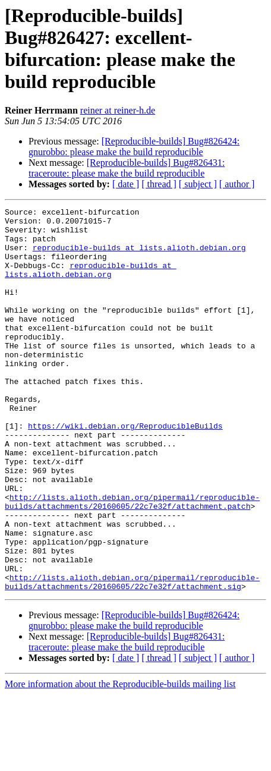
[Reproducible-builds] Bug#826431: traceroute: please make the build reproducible (127, 168)
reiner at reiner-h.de (117, 110)
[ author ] (237, 184)
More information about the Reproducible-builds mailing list (120, 761)
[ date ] (125, 184)
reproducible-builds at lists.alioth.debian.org (139, 256)
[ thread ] (159, 184)
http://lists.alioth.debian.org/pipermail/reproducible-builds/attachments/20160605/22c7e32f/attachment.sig (132, 657)
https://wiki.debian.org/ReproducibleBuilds (125, 470)
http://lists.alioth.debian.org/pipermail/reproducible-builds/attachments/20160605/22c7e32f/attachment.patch (132, 561)
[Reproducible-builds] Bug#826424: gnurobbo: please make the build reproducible (134, 146)
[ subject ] (198, 184)
